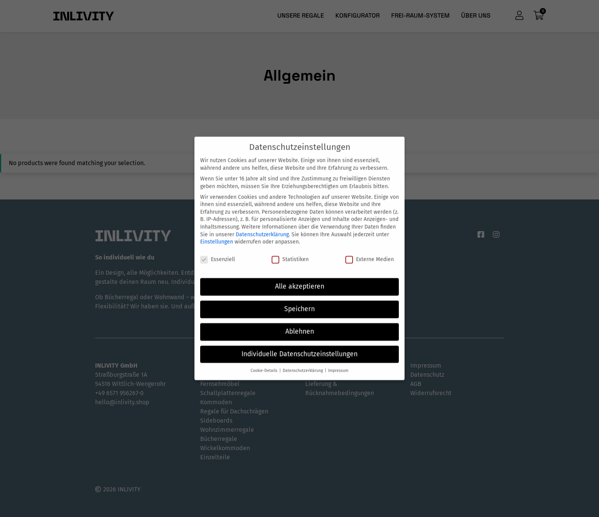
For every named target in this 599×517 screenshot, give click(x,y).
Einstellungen (216, 236)
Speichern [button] (299, 303)
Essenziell (217, 253)
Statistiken (290, 253)
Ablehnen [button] (299, 326)
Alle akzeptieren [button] (299, 281)
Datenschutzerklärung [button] (303, 364)
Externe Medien (369, 253)
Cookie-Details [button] (264, 364)
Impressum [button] (338, 364)
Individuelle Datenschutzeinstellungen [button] (299, 348)
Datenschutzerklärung (262, 228)
